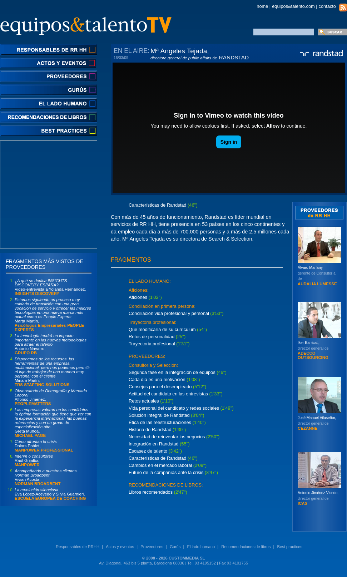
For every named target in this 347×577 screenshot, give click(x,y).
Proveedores (151, 546)
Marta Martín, (53, 314)
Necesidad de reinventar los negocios (167, 436)
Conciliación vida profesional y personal (169, 313)
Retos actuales (144, 401)
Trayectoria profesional (152, 343)
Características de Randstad (157, 458)
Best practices (289, 546)
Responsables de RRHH (77, 546)
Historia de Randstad (150, 429)
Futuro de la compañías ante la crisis (166, 472)
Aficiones (138, 297)
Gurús (175, 546)
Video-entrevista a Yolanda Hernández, (50, 287)
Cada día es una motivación (157, 379)
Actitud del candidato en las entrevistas (168, 393)
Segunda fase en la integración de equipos (173, 372)
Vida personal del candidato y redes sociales (174, 408)
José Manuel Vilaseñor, (317, 423)
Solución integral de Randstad (159, 415)
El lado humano (201, 546)
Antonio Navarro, (50, 344)
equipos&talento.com (293, 6)
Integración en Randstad (153, 444)
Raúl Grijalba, (34, 460)
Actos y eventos (120, 546)
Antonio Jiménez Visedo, (318, 498)
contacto (327, 6)
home (262, 6)
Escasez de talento (149, 451)
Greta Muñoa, (53, 423)
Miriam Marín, (52, 372)
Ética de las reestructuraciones (161, 422)
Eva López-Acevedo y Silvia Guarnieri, (50, 494)
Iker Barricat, (313, 350)
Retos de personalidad (151, 336)
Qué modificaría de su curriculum (162, 329)
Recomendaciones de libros (246, 546)
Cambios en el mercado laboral (160, 465)
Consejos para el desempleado (160, 386)
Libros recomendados (151, 492)
